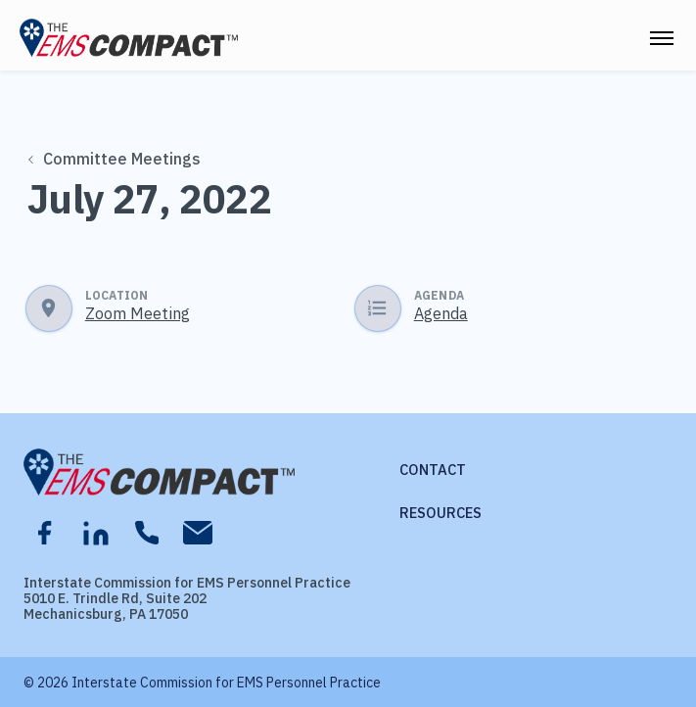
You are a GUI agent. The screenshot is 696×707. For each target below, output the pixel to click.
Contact (432, 469)
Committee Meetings (114, 158)
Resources (440, 512)
